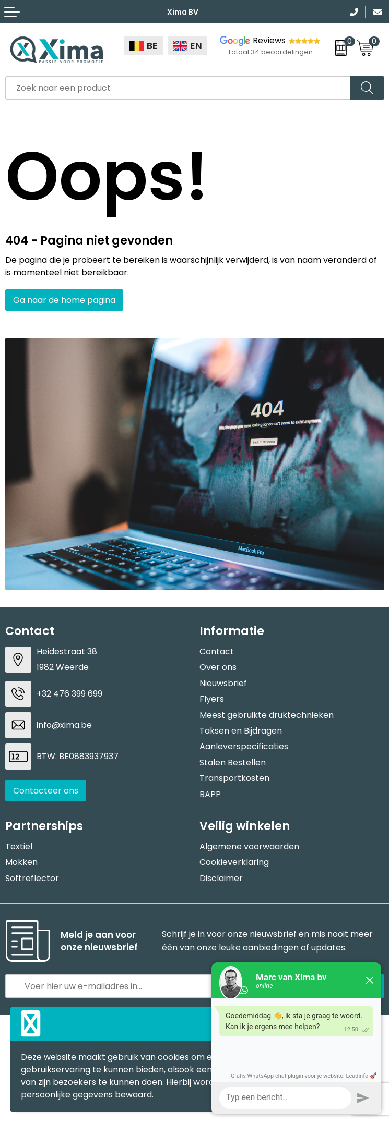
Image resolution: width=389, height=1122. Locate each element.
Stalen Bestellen (232, 763)
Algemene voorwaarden (249, 846)
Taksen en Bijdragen (240, 731)
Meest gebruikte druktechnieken (266, 715)
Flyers (211, 699)
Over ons (218, 667)
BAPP (210, 794)
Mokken (21, 862)
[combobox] (178, 88)
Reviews (269, 40)
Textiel (18, 846)
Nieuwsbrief (223, 683)
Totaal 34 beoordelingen (270, 52)
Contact (216, 651)
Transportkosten (234, 778)
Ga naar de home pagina (64, 300)
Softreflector (32, 878)
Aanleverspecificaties (243, 746)
